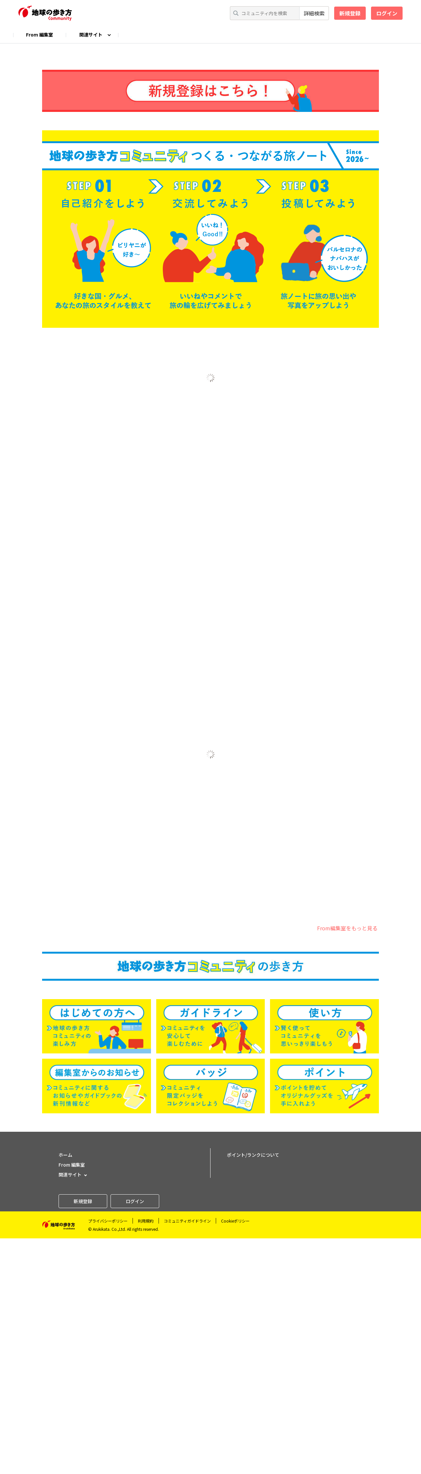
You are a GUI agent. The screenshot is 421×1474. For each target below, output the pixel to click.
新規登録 (349, 13)
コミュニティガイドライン (187, 1456)
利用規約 (146, 1456)
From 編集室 (39, 34)
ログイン (386, 13)
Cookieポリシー (235, 1456)
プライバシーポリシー (108, 1456)
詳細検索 (314, 13)
